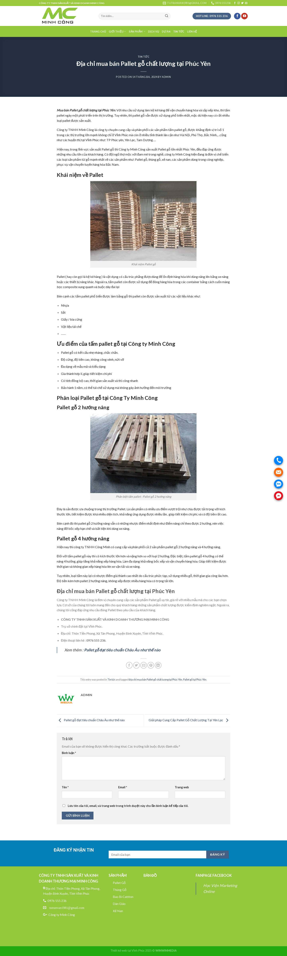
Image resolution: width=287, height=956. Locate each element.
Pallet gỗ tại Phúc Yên (194, 679)
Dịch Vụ (153, 31)
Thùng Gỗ (120, 890)
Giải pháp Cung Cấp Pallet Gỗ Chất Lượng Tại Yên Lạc (189, 720)
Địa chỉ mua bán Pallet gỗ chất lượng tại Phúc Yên (155, 679)
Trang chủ (98, 31)
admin (166, 76)
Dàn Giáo (119, 903)
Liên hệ (192, 31)
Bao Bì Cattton (123, 897)
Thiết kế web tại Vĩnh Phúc (127, 950)
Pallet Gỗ (119, 883)
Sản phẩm (137, 31)
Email (122, 787)
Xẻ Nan (118, 911)
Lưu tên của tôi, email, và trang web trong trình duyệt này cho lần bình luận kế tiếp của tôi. (128, 805)
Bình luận (69, 753)
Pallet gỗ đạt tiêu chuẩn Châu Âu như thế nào (91, 720)
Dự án (166, 31)
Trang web (182, 787)
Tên (65, 787)
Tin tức (178, 31)
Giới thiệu (117, 31)
